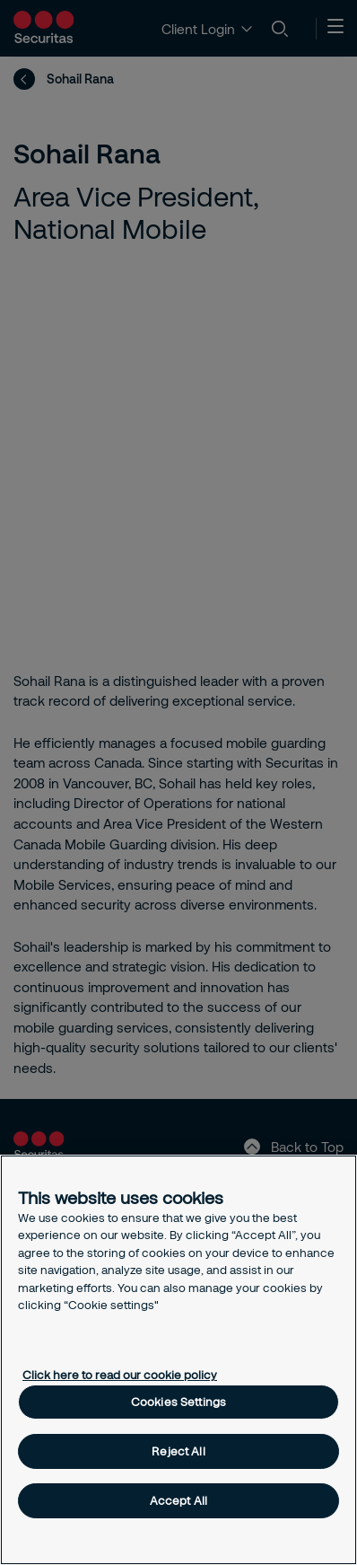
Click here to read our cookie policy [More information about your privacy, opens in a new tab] (119, 1374)
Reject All (178, 1451)
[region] (178, 1360)
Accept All (178, 1500)
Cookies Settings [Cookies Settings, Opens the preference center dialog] (178, 1401)
